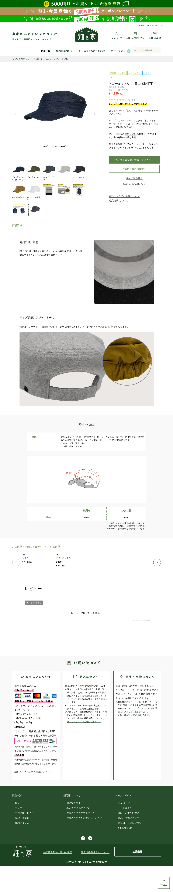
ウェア (18, 834)
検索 (157, 50)
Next (94, 114)
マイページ (124, 829)
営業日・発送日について (131, 848)
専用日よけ (130, 134)
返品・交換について (128, 844)
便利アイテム (22, 848)
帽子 (37, 59)
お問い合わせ (125, 853)
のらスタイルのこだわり (92, 50)
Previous (16, 114)
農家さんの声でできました (80, 839)
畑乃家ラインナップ (26, 59)
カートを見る (118, 50)
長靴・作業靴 (22, 844)
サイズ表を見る (134, 180)
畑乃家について (64, 50)
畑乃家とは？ (73, 829)
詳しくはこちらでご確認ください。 (33, 798)
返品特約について (116, 201)
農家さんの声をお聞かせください (84, 844)
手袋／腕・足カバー (26, 839)
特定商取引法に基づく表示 (57, 878)
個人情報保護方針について (95, 878)
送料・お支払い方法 (128, 839)
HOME (14, 59)
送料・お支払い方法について (120, 198)
